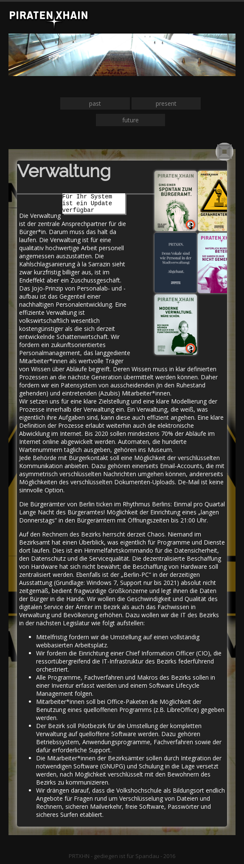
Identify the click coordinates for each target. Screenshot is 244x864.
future (130, 120)
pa (92, 103)
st (98, 103)
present (166, 103)
